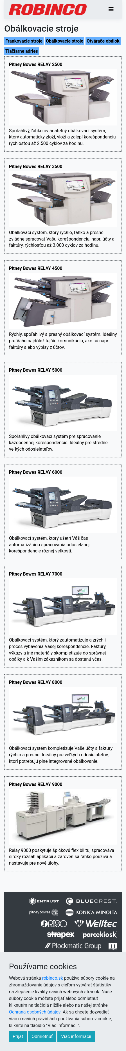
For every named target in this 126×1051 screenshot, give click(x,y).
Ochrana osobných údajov (34, 1012)
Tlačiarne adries (21, 51)
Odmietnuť (42, 1036)
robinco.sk (52, 978)
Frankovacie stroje (23, 41)
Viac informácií (76, 1036)
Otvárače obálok (103, 41)
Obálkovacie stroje (64, 41)
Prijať (18, 1036)
